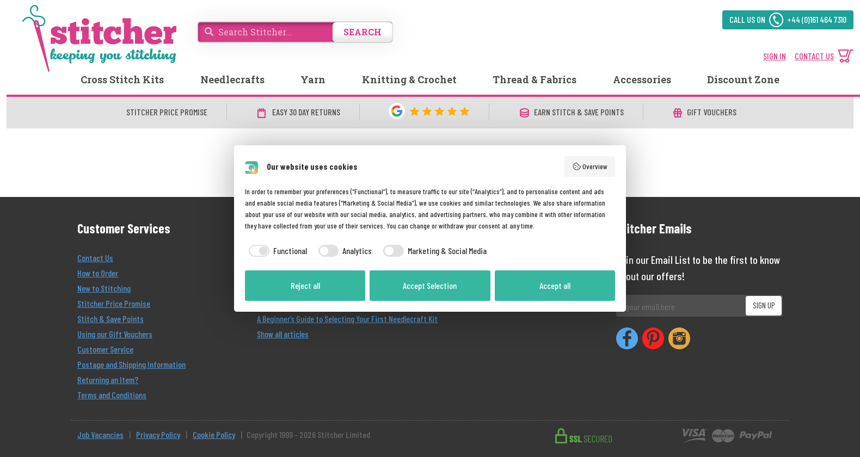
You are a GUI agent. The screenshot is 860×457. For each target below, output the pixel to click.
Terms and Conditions (111, 395)
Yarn (312, 79)
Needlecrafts (232, 79)
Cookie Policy (214, 434)
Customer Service (105, 349)
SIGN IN (774, 56)
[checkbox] (276, 250)
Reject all (305, 285)
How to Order (97, 273)
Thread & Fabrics (534, 79)
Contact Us (95, 257)
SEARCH (362, 32)
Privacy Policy (158, 434)
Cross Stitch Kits (122, 79)
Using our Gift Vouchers (114, 334)
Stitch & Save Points (110, 318)
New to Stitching (104, 288)
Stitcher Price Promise (113, 303)
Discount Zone (743, 79)
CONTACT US (814, 56)
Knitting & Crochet (409, 79)
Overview (590, 166)
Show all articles (283, 334)
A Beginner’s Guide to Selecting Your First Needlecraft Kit (347, 318)
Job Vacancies (100, 434)
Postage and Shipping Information (131, 364)
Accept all (554, 285)
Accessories (642, 79)
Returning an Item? (107, 379)
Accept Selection (430, 285)
